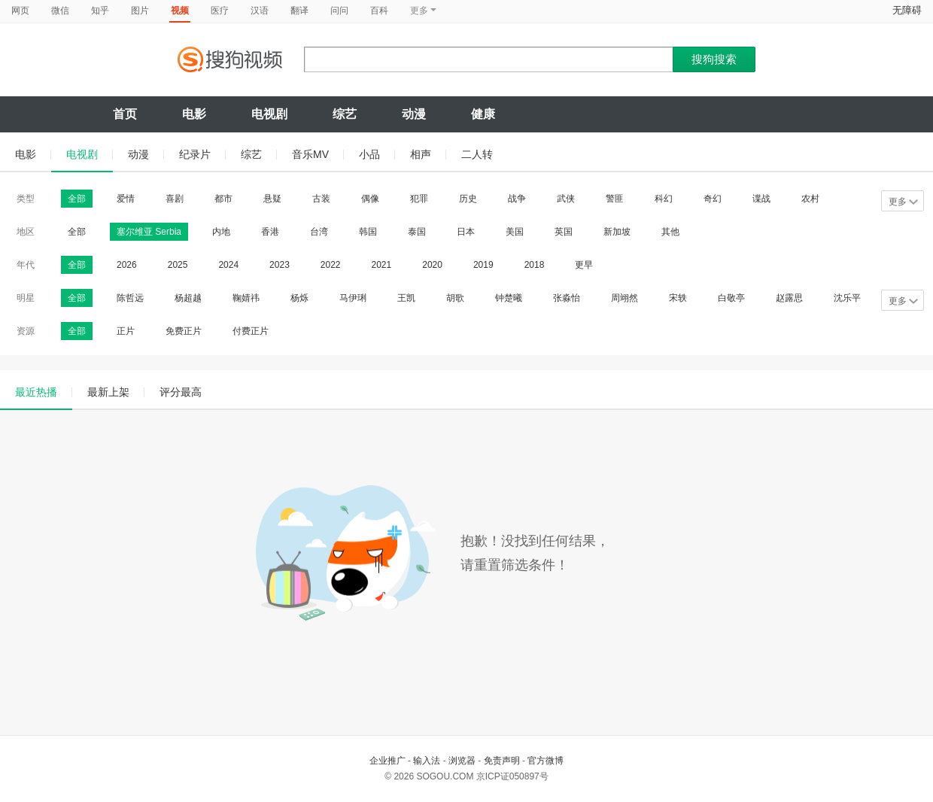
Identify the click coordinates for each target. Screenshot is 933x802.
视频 (180, 10)
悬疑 (272, 198)
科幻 (664, 198)
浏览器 (462, 760)
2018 (534, 265)
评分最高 (181, 392)
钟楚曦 (508, 298)
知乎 (100, 10)
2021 (382, 265)
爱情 (126, 198)
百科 (379, 10)
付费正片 (250, 331)
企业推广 (387, 760)
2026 (127, 265)
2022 (331, 265)
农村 (810, 198)
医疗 (220, 10)
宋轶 (678, 298)
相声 (420, 154)
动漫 (414, 114)
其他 (670, 231)
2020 (432, 265)
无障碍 (907, 10)
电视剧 (269, 114)
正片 (126, 331)
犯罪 (419, 198)
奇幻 (713, 198)
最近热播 (36, 392)
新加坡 (617, 231)
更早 (584, 265)
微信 (60, 10)
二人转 (477, 154)
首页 (125, 114)
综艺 (345, 114)
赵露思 (789, 298)
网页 (20, 10)
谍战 (761, 198)
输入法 (426, 760)
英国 (564, 231)
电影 (194, 114)
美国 (515, 231)
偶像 (370, 198)
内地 (221, 231)
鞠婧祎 (246, 298)
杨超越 (188, 298)
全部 (77, 198)
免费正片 (184, 331)
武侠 (566, 198)
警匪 (615, 198)
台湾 (319, 231)
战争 (517, 198)
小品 (369, 154)
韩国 (368, 231)
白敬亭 (731, 298)
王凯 (406, 298)
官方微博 (545, 760)
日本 (466, 231)
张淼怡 (566, 298)
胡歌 (455, 298)
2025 (178, 265)
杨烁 (299, 298)
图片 (140, 10)
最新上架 (108, 392)
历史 (468, 198)
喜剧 (175, 198)
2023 (279, 265)
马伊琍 (352, 298)
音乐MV (310, 154)
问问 (339, 10)
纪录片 (195, 154)
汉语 (260, 10)
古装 (321, 198)
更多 (903, 201)
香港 (270, 231)
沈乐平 (847, 298)
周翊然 (624, 298)
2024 (228, 265)
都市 (223, 198)
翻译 (299, 10)
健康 (483, 114)
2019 (483, 265)
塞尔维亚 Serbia (149, 231)
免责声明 (502, 760)
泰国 (417, 231)
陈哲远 (130, 298)
